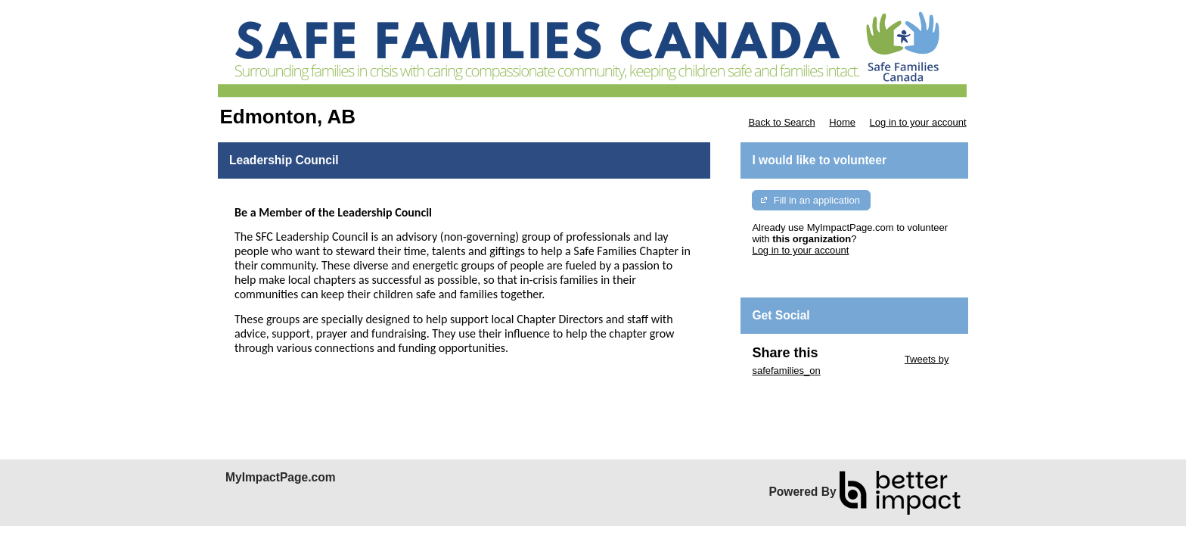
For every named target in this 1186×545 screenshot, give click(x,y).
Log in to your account (918, 122)
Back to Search (781, 122)
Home (842, 122)
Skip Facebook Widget (801, 393)
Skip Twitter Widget (860, 359)
